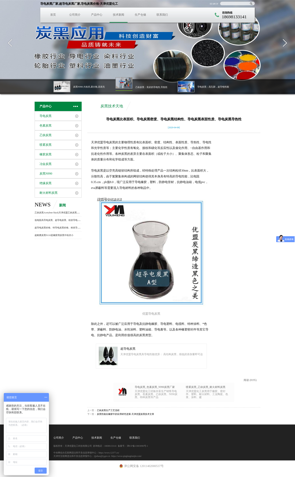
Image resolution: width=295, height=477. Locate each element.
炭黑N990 (46, 173)
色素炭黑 (46, 125)
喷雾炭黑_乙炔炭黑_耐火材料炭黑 (205, 387)
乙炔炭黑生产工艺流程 (108, 410)
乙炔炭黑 (46, 135)
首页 (53, 14)
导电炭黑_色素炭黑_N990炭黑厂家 (155, 387)
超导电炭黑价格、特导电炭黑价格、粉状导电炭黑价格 (62, 227)
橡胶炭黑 (46, 154)
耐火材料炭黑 (49, 192)
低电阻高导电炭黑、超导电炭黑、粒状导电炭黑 (58, 220)
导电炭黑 (46, 116)
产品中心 (96, 14)
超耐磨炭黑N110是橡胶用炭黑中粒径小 (54, 235)
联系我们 (162, 14)
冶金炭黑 (46, 164)
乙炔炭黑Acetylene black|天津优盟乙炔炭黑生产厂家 (60, 212)
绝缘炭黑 (46, 183)
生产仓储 (140, 14)
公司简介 (75, 14)
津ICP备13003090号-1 (137, 446)
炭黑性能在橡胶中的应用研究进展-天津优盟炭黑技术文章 (125, 414)
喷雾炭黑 (46, 144)
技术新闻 (118, 14)
